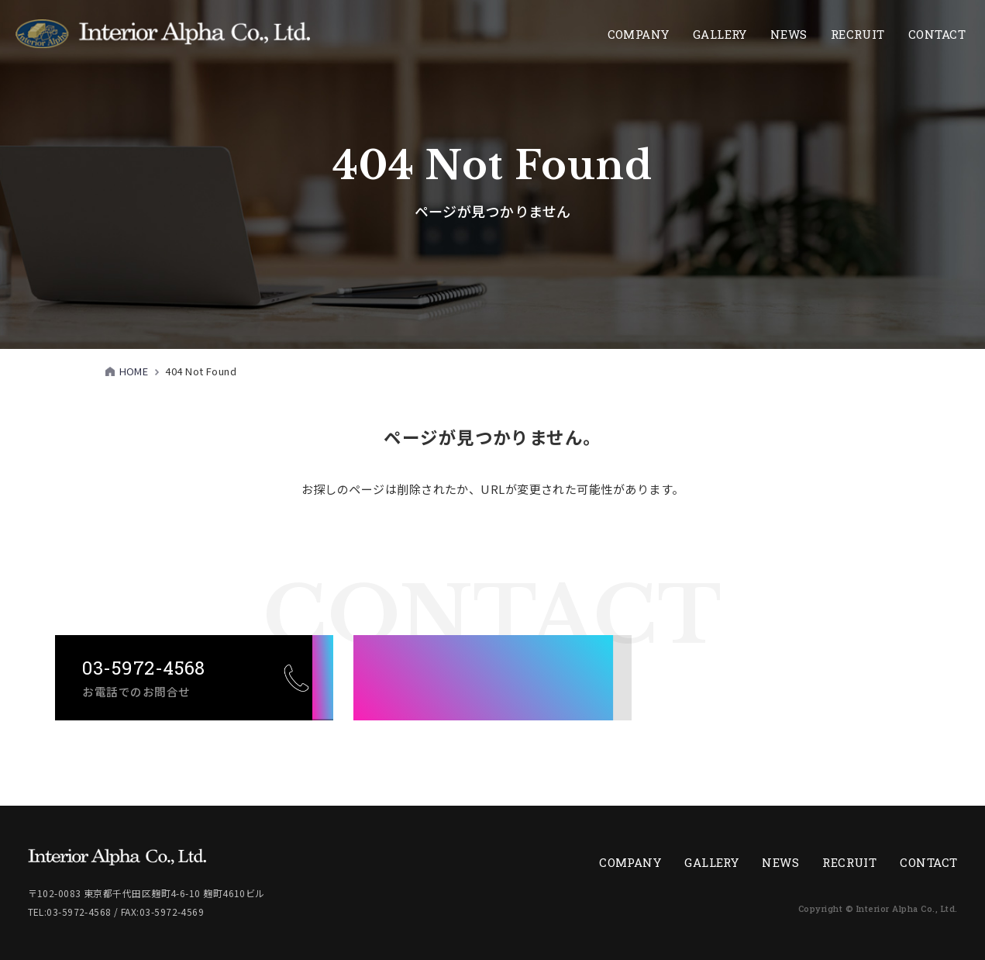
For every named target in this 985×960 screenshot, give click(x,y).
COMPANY (639, 34)
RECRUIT (849, 862)
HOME (134, 371)
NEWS (789, 34)
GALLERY (711, 862)
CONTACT (937, 34)
